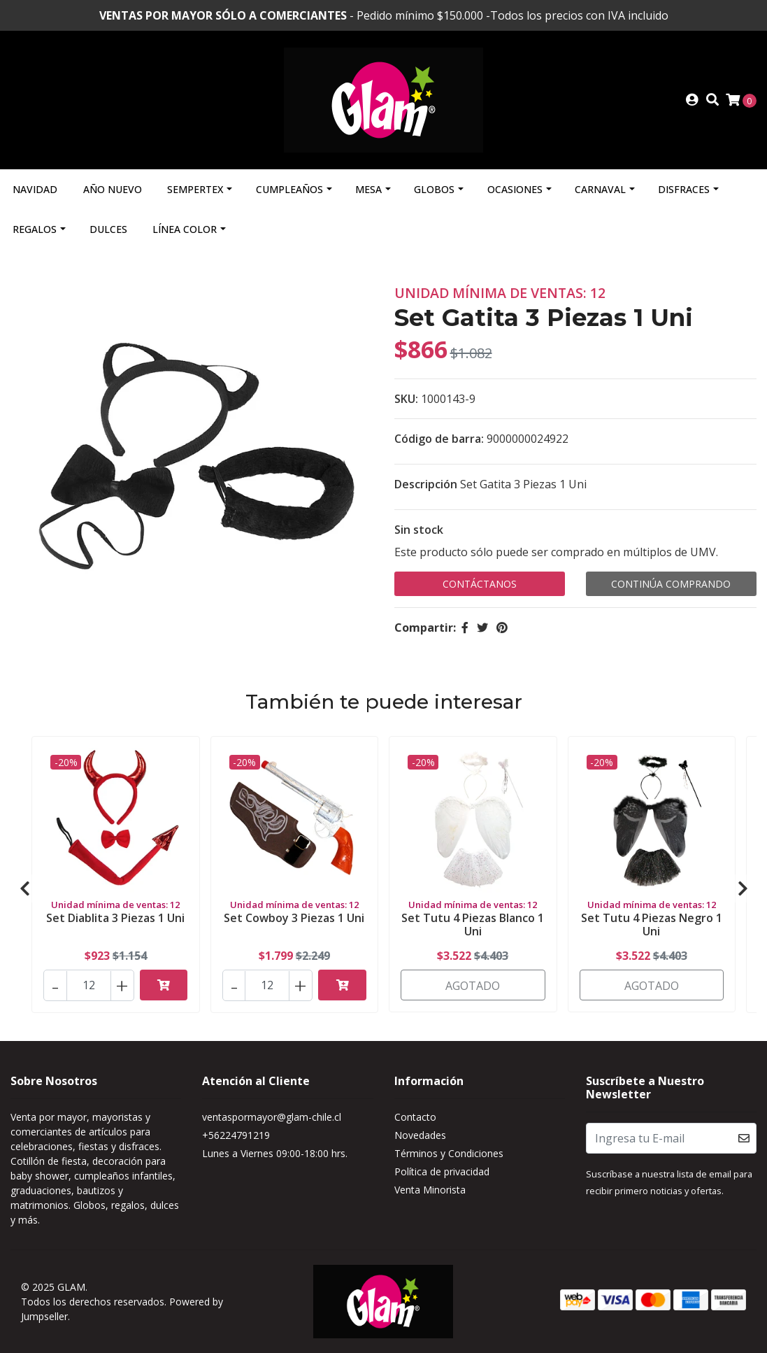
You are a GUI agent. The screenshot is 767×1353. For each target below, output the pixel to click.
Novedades (420, 1135)
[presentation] (24, 888)
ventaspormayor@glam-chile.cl (271, 1117)
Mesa (368, 189)
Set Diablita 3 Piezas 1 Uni (115, 918)
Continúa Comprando (671, 583)
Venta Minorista (430, 1189)
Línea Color (184, 229)
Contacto (415, 1117)
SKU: (406, 398)
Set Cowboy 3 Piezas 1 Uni (294, 918)
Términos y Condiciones (448, 1153)
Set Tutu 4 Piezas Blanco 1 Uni (472, 924)
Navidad (35, 189)
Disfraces (684, 189)
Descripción (425, 484)
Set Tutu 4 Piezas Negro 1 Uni (651, 924)
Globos (434, 189)
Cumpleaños (289, 189)
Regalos (35, 229)
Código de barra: (439, 438)
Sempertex (195, 189)
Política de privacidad (441, 1171)
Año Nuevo (112, 189)
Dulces (108, 229)
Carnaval (600, 189)
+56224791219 (236, 1135)
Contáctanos (480, 583)
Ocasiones (515, 189)
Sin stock (418, 529)
